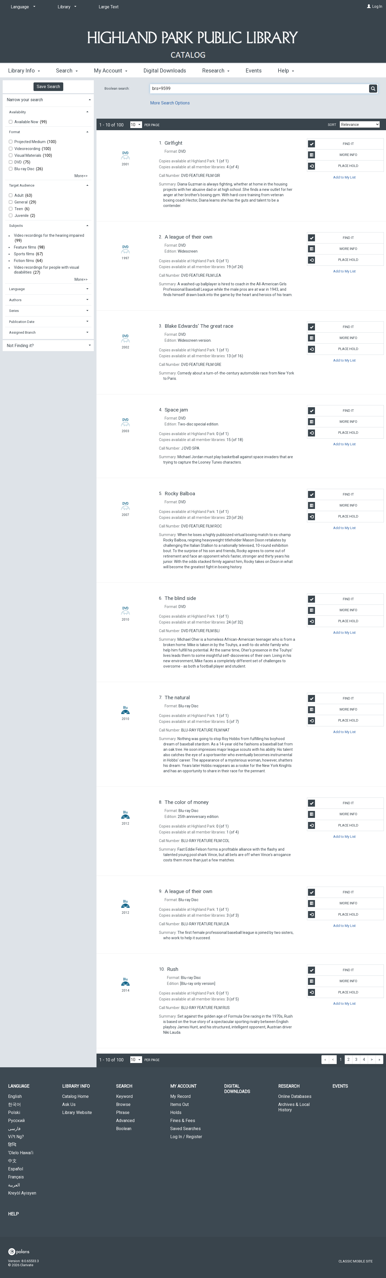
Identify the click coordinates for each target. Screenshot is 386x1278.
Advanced (125, 1120)
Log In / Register (186, 1136)
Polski (14, 1112)
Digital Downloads (164, 70)
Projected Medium (30, 142)
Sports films (24, 254)
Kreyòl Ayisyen (22, 1193)
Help (13, 1214)
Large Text (108, 6)
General (21, 202)
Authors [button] (15, 300)
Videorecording (27, 149)
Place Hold (333, 166)
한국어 (14, 1104)
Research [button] (215, 70)
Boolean (123, 1128)
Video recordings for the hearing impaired (49, 236)
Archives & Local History (294, 1107)
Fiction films (24, 260)
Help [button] (286, 70)
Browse (123, 1104)
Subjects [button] (16, 226)
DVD (18, 162)
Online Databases (294, 1096)
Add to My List (344, 177)
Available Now (26, 122)
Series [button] (14, 311)
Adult (19, 195)
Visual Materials (28, 155)
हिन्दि (12, 1144)
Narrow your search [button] (25, 99)
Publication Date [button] (21, 322)
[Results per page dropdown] (136, 124)
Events (254, 70)
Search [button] (66, 70)
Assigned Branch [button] (22, 332)
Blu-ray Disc (24, 169)
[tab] (48, 99)
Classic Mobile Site (356, 1261)
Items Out (179, 1104)
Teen (19, 209)
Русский (16, 1120)
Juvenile (21, 215)
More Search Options (170, 102)
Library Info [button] (24, 70)
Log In (377, 6)
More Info (332, 154)
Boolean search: (117, 88)
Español (15, 1168)
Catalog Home (75, 1096)
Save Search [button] (48, 86)
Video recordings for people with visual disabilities (46, 270)
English (15, 1096)
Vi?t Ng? (16, 1136)
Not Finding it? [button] (20, 345)
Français (16, 1176)
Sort (332, 125)
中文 (12, 1160)
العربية (14, 1185)
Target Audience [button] (21, 185)
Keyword (124, 1096)
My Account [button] (110, 70)
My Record (180, 1096)
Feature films (25, 247)
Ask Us (69, 1104)
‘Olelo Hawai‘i (20, 1152)
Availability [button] (17, 112)
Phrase (122, 1112)
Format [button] (14, 132)
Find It (331, 143)
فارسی (14, 1128)
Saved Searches (185, 1128)
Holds (175, 1112)
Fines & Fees (182, 1120)
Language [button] (17, 289)
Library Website (77, 1112)
